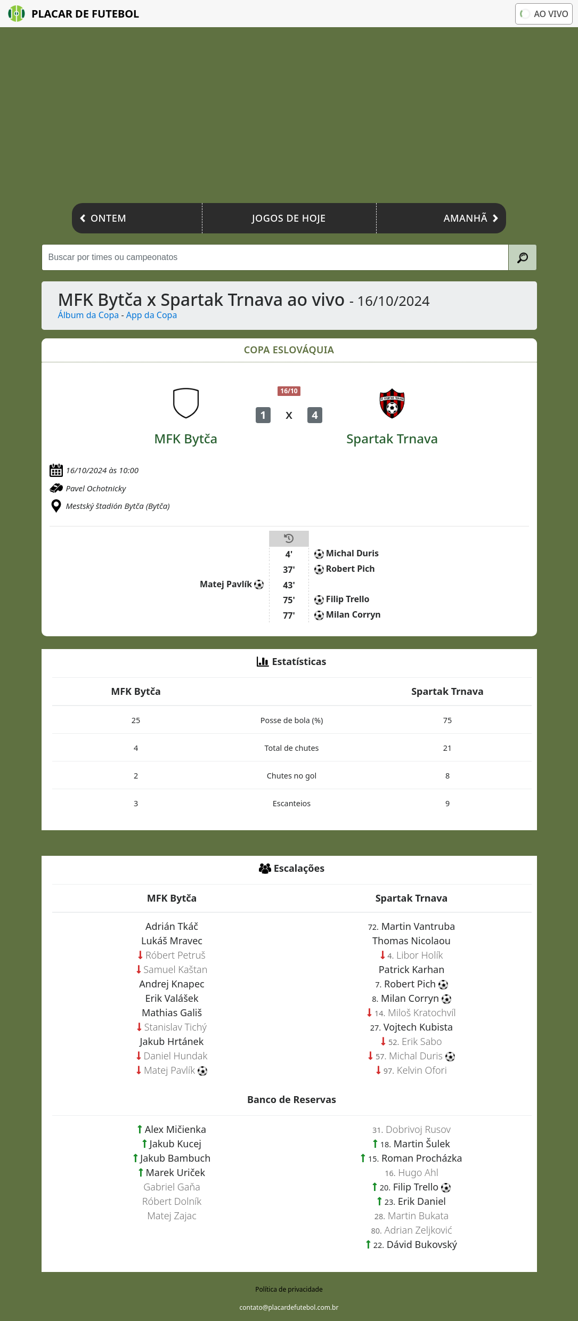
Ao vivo (543, 13)
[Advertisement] (289, 117)
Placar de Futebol (73, 13)
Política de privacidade (288, 1289)
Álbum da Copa (88, 315)
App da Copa (151, 315)
